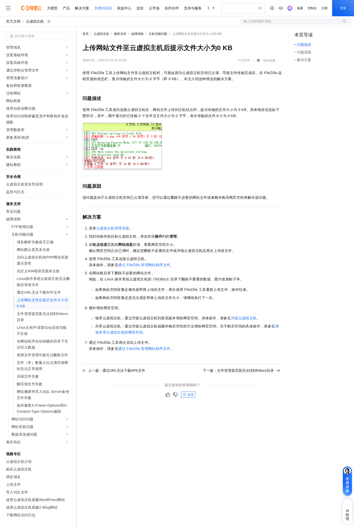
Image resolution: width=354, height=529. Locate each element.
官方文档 (13, 21)
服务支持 (120, 34)
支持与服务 (193, 8)
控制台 (312, 8)
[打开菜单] (8, 8)
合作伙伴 (172, 8)
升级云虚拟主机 (244, 318)
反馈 (188, 394)
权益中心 (124, 8)
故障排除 (137, 34)
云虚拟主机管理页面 (112, 228)
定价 (140, 8)
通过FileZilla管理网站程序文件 (144, 265)
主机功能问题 (158, 34)
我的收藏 (269, 60)
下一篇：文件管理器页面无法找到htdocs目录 (241, 370)
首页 (86, 34)
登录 (343, 8)
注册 (324, 8)
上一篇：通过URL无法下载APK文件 (114, 370)
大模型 (52, 8)
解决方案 (82, 8)
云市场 (154, 8)
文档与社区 (103, 8)
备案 (300, 8)
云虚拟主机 (35, 21)
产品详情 (244, 60)
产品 (66, 8)
